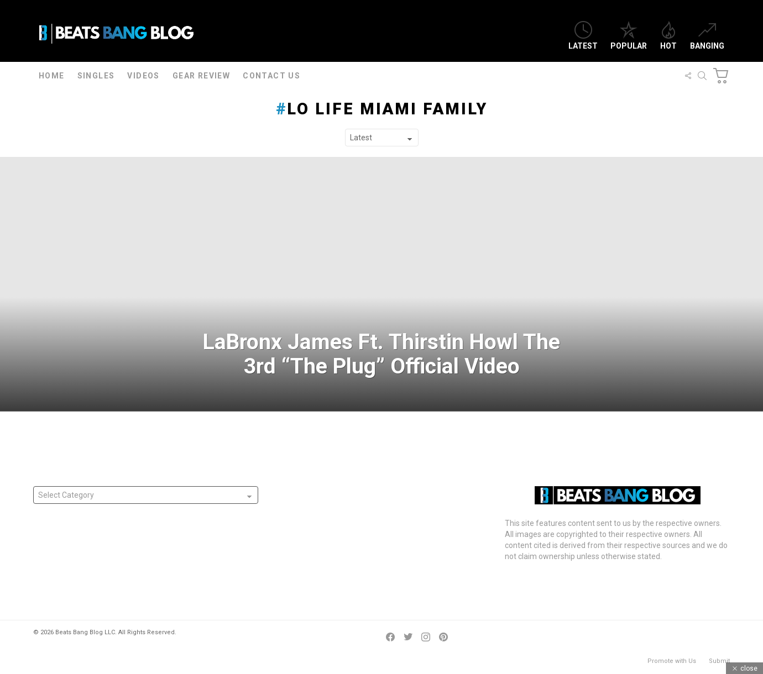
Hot (668, 35)
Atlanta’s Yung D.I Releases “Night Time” (341, 508)
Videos (143, 75)
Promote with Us (671, 661)
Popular (628, 35)
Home (52, 75)
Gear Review (201, 75)
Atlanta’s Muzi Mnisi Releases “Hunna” (338, 492)
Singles (96, 75)
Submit (719, 661)
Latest (583, 35)
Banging (707, 35)
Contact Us (271, 75)
